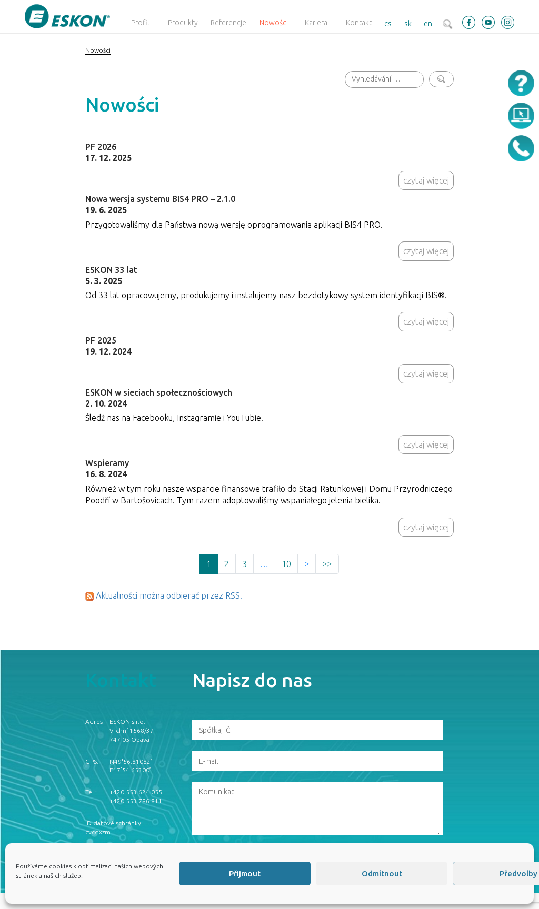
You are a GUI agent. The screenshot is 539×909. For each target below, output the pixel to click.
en (428, 23)
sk (408, 23)
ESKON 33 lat (111, 270)
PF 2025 (100, 340)
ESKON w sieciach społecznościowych (158, 392)
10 (286, 564)
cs (388, 23)
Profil (140, 22)
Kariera (316, 22)
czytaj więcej (426, 180)
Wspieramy (107, 463)
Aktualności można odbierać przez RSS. (169, 595)
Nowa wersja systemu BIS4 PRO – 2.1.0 (160, 199)
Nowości (273, 22)
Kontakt (359, 22)
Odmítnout (382, 873)
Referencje (228, 22)
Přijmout (245, 873)
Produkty (183, 22)
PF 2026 (100, 147)
